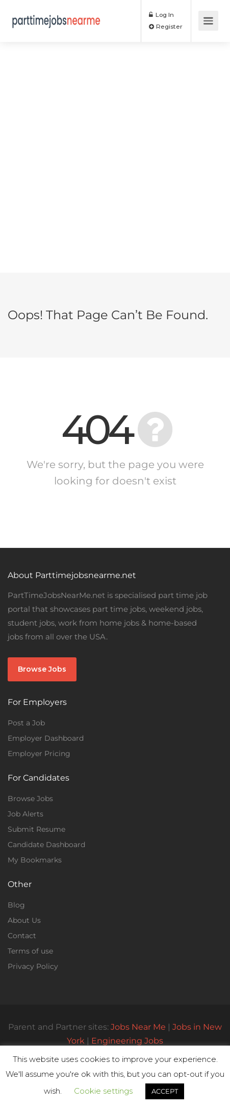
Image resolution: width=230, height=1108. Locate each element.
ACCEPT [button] (164, 1091)
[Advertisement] (115, 157)
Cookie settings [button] (103, 1091)
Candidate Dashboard (46, 844)
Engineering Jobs (127, 1041)
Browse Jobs (42, 669)
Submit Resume (36, 829)
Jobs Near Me (138, 1027)
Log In (161, 14)
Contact (22, 935)
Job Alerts (25, 813)
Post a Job (26, 722)
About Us (24, 920)
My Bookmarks (35, 860)
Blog (16, 905)
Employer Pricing (39, 753)
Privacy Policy (33, 966)
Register (166, 26)
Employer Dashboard (46, 738)
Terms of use (30, 951)
